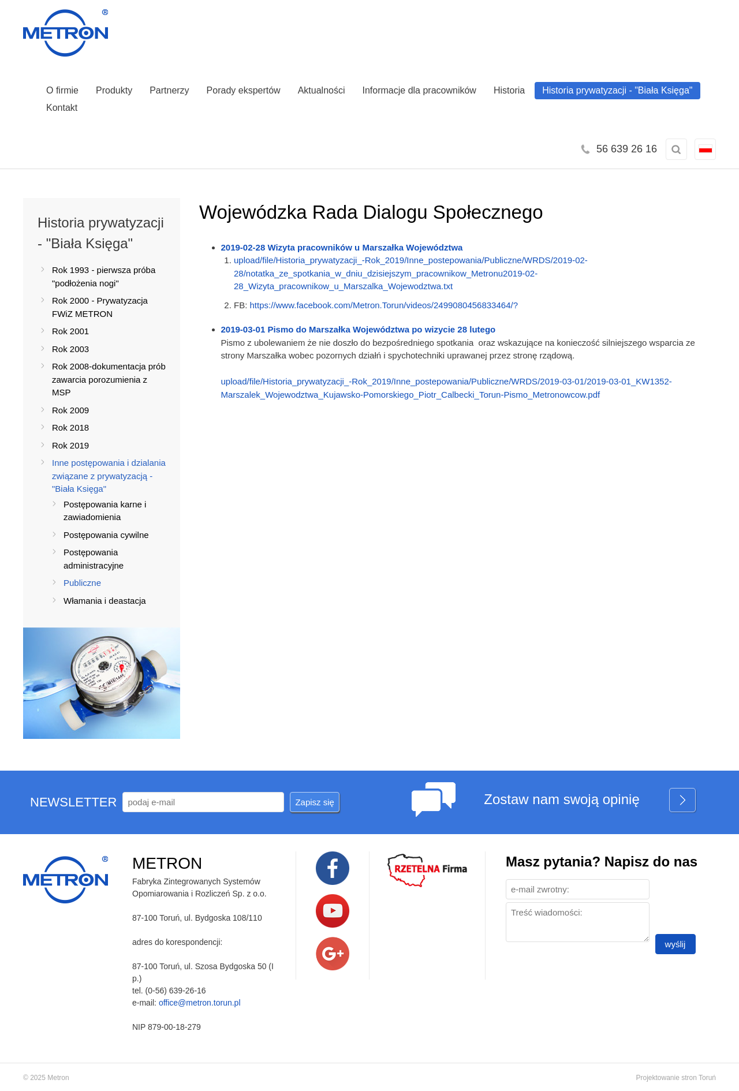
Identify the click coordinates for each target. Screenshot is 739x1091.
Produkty (114, 90)
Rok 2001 (70, 331)
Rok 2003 (70, 349)
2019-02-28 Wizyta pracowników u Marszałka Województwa (342, 247)
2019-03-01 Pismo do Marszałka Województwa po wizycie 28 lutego (358, 329)
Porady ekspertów (244, 90)
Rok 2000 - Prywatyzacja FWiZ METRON (100, 307)
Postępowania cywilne (106, 535)
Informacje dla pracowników (419, 90)
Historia (509, 90)
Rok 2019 (70, 445)
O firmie (62, 90)
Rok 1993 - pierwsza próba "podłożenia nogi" (103, 276)
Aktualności (321, 90)
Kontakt (61, 108)
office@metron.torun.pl (200, 1002)
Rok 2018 (70, 427)
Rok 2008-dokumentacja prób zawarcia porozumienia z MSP (109, 379)
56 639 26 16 (626, 149)
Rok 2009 (70, 410)
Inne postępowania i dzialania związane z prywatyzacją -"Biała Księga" (109, 476)
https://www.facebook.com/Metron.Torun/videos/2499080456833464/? (384, 305)
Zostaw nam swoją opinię (590, 801)
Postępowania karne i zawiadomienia (105, 510)
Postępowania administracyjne (94, 558)
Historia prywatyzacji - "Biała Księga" (617, 90)
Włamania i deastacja (105, 601)
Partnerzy (169, 90)
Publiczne (82, 583)
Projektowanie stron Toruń (676, 1078)
